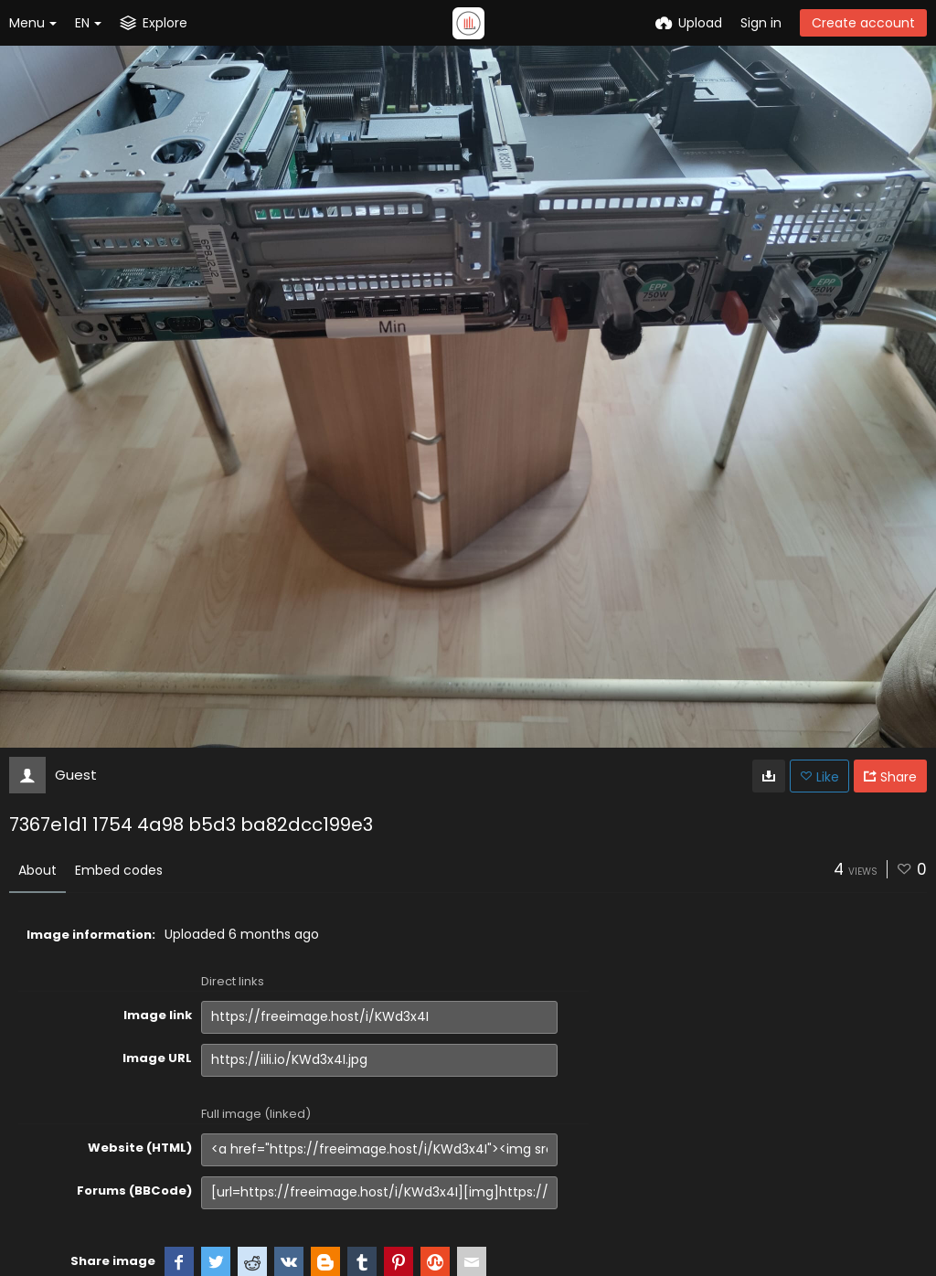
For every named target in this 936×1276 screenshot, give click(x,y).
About (37, 870)
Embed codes (119, 870)
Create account (863, 23)
